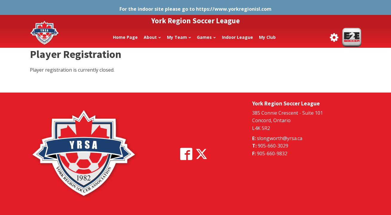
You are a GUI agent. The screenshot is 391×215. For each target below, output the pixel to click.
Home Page (125, 37)
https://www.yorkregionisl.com (234, 9)
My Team (179, 37)
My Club (267, 37)
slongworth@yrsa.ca (279, 138)
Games (206, 37)
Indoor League (237, 37)
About (152, 37)
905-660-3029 (273, 145)
